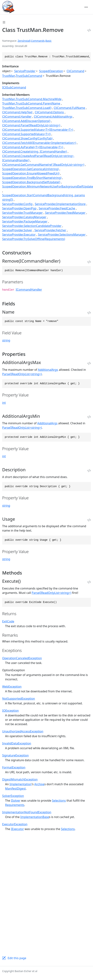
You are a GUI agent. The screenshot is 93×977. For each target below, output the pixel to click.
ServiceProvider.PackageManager (25, 221)
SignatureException (15, 755)
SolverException (13, 796)
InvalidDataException (16, 743)
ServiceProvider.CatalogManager (24, 217)
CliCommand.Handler (16, 117)
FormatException (13, 767)
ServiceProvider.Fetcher (50, 230)
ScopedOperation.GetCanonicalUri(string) (30, 169)
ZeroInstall (24, 40)
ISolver (15, 801)
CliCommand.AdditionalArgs (53, 117)
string (6, 340)
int (4, 403)
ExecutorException (14, 824)
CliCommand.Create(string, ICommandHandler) (34, 152)
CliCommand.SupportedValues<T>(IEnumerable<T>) (37, 130)
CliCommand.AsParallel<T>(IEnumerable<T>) (32, 147)
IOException (10, 711)
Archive (39, 784)
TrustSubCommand (29, 76)
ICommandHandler (29, 290)
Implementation (20, 784)
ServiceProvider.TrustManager (22, 213)
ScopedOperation (51, 71)
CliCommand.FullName (69, 108)
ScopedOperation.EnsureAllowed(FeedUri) (30, 173)
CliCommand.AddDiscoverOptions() (26, 121)
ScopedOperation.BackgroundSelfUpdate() (31, 182)
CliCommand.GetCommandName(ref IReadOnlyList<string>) (43, 165)
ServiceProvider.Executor (19, 235)
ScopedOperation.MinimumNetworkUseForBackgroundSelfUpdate (47, 186)
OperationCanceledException (22, 658)
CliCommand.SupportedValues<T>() (26, 134)
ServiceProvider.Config (17, 204)
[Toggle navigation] (86, 7)
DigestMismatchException (20, 779)
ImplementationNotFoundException (26, 812)
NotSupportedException (18, 699)
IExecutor (17, 829)
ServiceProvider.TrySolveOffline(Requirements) (33, 239)
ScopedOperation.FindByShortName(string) (31, 178)
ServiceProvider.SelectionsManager (62, 235)
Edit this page (17, 958)
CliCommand (75, 71)
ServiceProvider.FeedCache (57, 208)
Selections (59, 801)
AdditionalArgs (48, 370)
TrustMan (8, 76)
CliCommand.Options (49, 112)
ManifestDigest (15, 789)
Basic (48, 40)
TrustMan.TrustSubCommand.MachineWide (32, 99)
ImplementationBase (34, 817)
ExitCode (8, 621)
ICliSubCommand (14, 87)
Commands (38, 40)
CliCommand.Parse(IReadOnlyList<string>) (31, 125)
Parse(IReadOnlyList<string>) (22, 374)
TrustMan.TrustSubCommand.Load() (26, 108)
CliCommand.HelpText (17, 112)
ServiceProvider (24, 71)
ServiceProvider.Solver (17, 230)
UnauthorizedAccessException (22, 731)
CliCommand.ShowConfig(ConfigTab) (27, 138)
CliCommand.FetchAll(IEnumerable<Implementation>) (39, 143)
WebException (11, 687)
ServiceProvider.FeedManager (65, 213)
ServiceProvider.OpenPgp (19, 208)
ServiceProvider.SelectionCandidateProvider (32, 226)
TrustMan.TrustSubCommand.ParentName (31, 103)
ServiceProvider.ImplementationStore (60, 204)
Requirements (14, 805)
